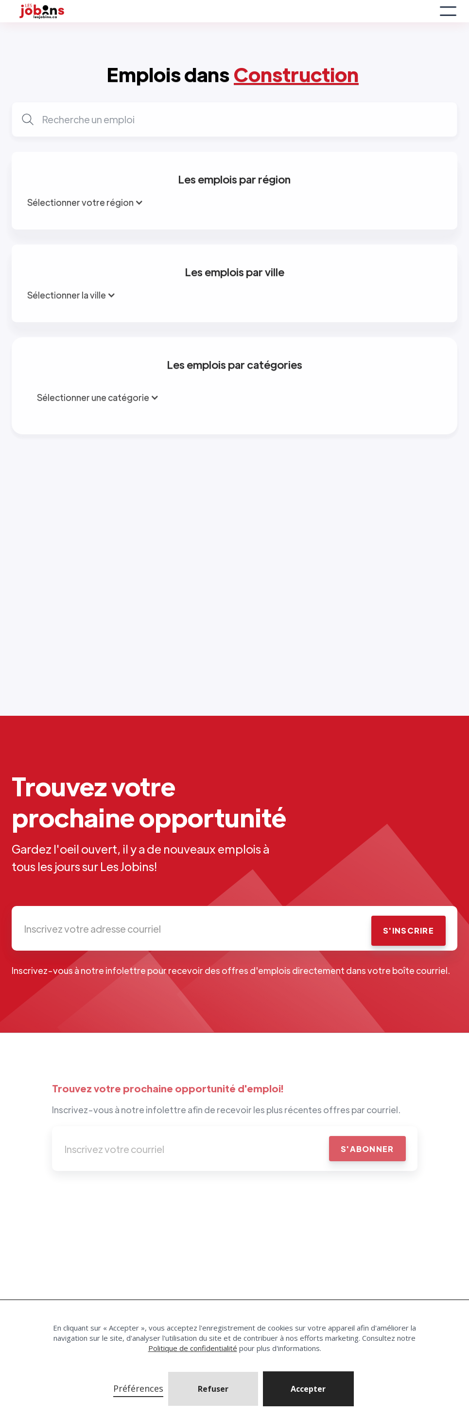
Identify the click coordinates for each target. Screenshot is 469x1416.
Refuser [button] (213, 1388)
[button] (308, 1388)
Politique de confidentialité (192, 1348)
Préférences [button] (138, 1388)
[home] (225, 11)
